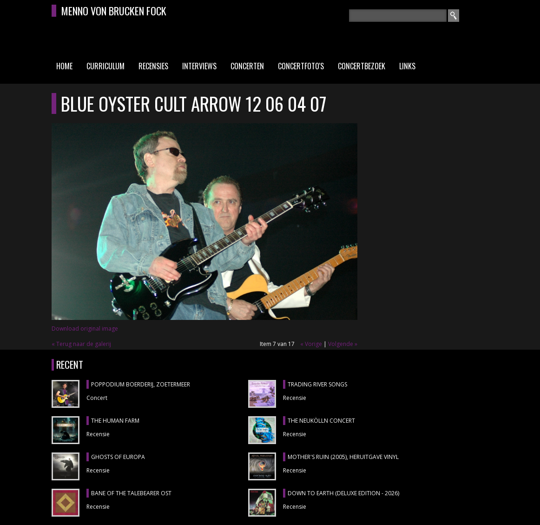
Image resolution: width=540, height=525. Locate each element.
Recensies (153, 66)
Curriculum (105, 66)
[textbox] (398, 15)
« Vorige (311, 344)
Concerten (247, 66)
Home (64, 66)
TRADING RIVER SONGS (317, 384)
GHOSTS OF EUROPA (118, 457)
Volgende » (342, 344)
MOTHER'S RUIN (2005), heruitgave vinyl (343, 457)
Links (407, 66)
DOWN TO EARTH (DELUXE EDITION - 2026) (343, 493)
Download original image (85, 328)
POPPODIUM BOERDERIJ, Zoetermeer (140, 384)
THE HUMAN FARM (115, 421)
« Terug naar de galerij (81, 344)
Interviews (199, 66)
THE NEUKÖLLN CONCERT (321, 421)
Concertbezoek (361, 66)
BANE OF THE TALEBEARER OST (131, 493)
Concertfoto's (301, 66)
